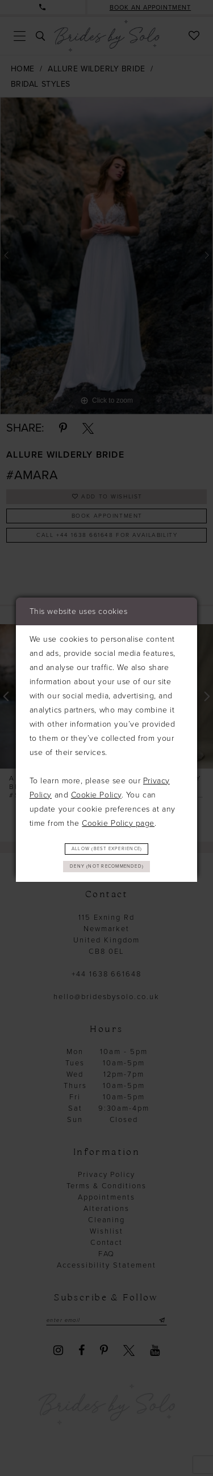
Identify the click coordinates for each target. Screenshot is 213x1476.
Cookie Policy (96, 792)
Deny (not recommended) (106, 867)
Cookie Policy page (118, 820)
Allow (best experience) (107, 847)
